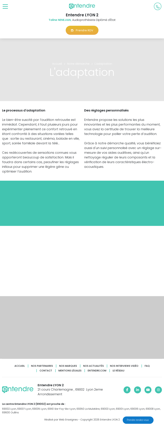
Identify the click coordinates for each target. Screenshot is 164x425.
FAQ (147, 365)
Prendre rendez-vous (138, 420)
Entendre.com (97, 370)
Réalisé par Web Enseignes (61, 419)
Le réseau (118, 370)
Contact (46, 370)
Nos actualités (93, 365)
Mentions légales (69, 370)
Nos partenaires (42, 365)
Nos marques (68, 365)
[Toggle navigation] (5, 7)
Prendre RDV (82, 30)
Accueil (19, 365)
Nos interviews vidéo (124, 365)
